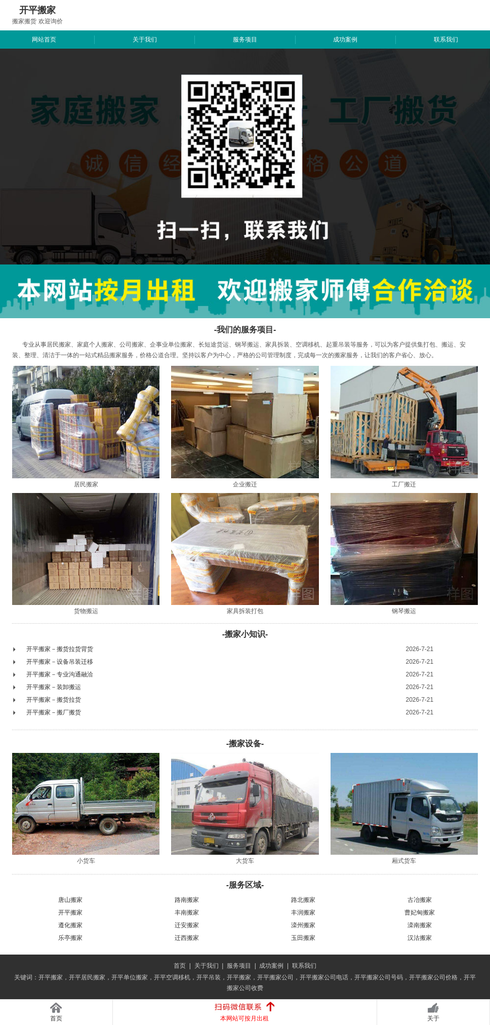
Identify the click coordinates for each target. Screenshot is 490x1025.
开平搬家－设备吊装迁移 (59, 661)
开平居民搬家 (87, 977)
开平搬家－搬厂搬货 (53, 712)
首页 (180, 965)
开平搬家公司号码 (378, 977)
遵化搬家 (70, 925)
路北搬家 (303, 899)
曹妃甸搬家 (419, 912)
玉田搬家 (303, 937)
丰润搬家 (303, 912)
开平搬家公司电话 (324, 977)
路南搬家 (187, 899)
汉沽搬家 (419, 937)
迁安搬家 (187, 925)
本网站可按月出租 (244, 1018)
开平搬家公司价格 (433, 977)
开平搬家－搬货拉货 (53, 699)
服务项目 (245, 39)
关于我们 (145, 39)
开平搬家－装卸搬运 (53, 687)
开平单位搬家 (129, 977)
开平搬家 (70, 912)
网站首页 (44, 39)
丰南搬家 (187, 912)
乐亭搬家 (70, 937)
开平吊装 (208, 977)
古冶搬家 (419, 899)
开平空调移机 (172, 977)
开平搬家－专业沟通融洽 (59, 674)
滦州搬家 (303, 925)
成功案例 (345, 39)
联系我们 (446, 39)
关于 (433, 1018)
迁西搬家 (187, 937)
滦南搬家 (419, 925)
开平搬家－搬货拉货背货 (59, 649)
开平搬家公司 (275, 977)
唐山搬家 (70, 899)
